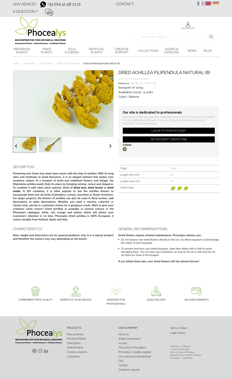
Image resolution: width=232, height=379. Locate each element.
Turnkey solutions (77, 352)
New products (75, 334)
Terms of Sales (178, 328)
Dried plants (74, 343)
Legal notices (178, 332)
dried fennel (95, 187)
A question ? (25, 11)
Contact (125, 4)
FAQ (121, 360)
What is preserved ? (129, 338)
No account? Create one (169, 139)
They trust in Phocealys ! (132, 347)
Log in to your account (168, 130)
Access (122, 343)
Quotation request (129, 369)
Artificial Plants (75, 347)
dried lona (79, 187)
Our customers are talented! (134, 356)
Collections (73, 356)
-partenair (187, 358)
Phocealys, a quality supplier (134, 352)
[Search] (176, 37)
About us (123, 334)
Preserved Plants (76, 338)
